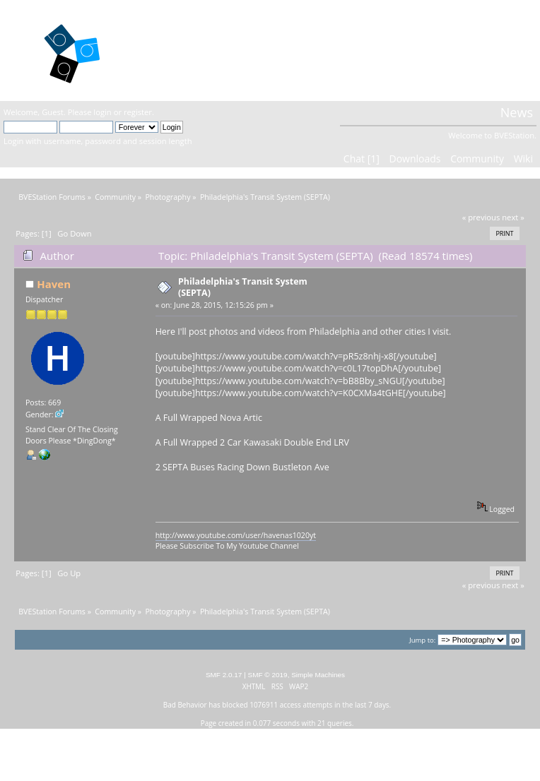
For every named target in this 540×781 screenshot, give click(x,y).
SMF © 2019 (268, 675)
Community (477, 158)
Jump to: (422, 640)
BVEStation (182, 49)
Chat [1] (362, 158)
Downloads (414, 158)
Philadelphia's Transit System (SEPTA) (242, 287)
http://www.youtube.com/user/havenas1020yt (235, 535)
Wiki (523, 158)
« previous (481, 217)
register (138, 112)
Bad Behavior (185, 705)
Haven (54, 284)
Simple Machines (318, 675)
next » (513, 217)
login (102, 112)
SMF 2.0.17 (224, 675)
